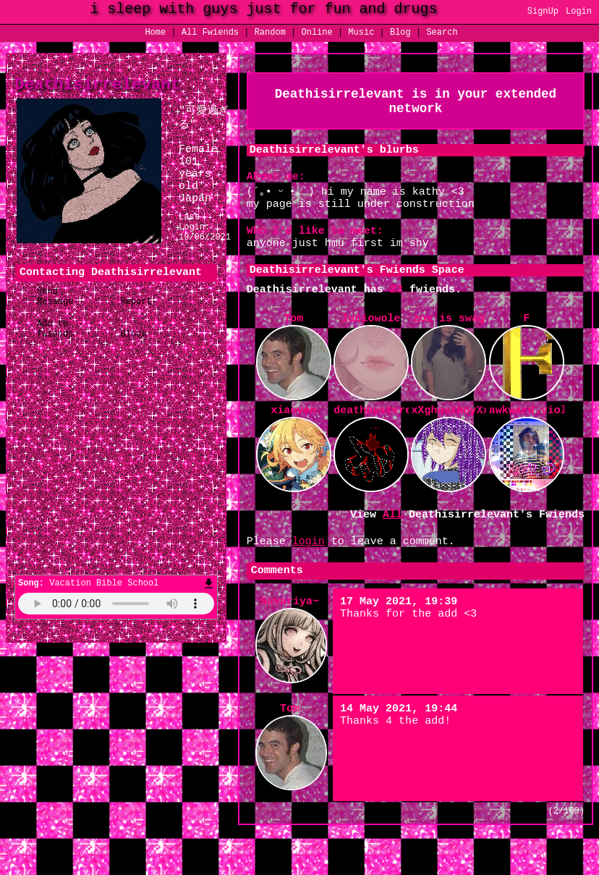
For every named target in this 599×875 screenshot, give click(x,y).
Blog (400, 34)
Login (579, 13)
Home (155, 34)
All (210, 34)
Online (317, 34)
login (308, 569)
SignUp (542, 13)
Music (361, 34)
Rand (270, 34)
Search (441, 34)
